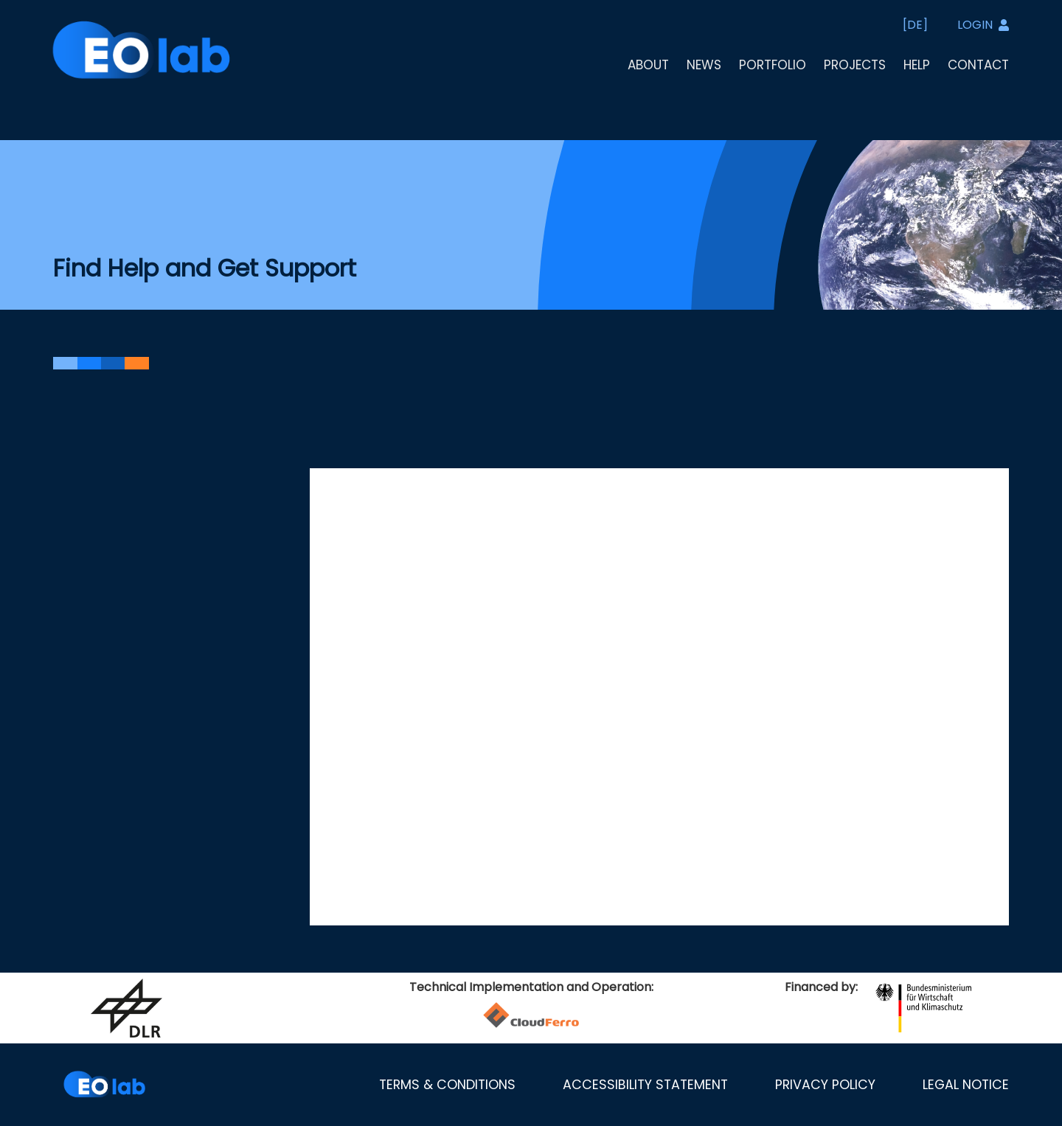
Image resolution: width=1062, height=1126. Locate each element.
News (704, 65)
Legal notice (966, 1085)
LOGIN (983, 24)
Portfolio (772, 65)
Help (916, 65)
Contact (978, 65)
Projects (855, 65)
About (648, 65)
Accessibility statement (645, 1085)
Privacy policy (825, 1085)
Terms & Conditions (447, 1085)
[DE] (915, 24)
